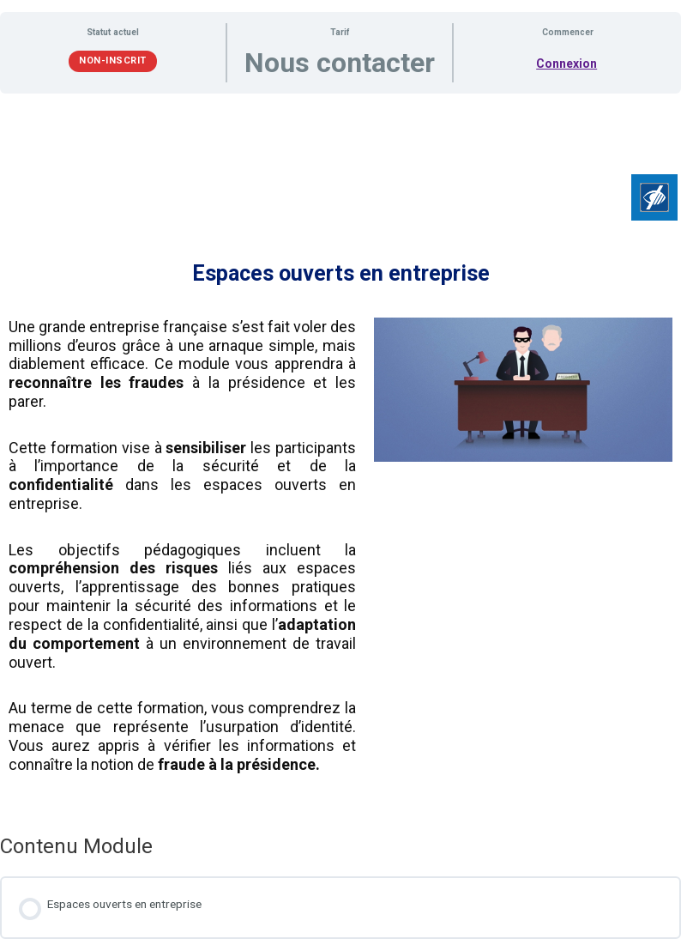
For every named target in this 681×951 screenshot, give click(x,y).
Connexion (566, 63)
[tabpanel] (340, 457)
